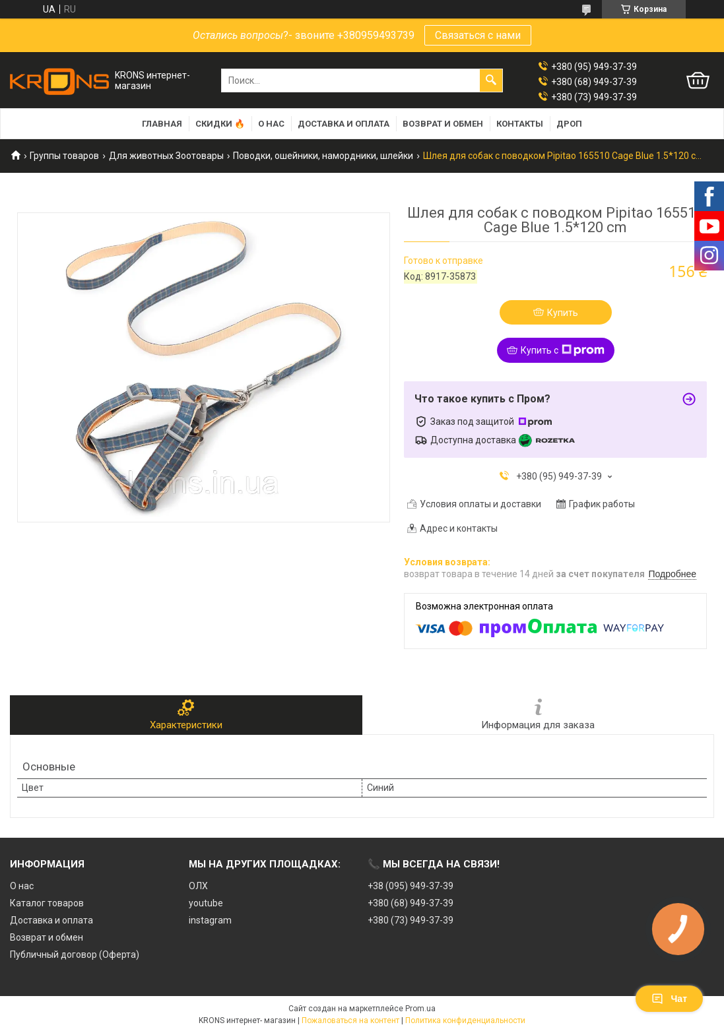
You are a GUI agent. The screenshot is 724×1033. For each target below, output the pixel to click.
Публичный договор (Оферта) (74, 954)
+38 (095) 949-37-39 (410, 886)
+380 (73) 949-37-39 (410, 920)
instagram (210, 920)
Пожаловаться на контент (350, 1020)
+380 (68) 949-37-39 (410, 903)
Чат (669, 999)
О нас (271, 124)
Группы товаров (64, 155)
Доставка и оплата (343, 124)
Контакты (519, 124)
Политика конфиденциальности (465, 1020)
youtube (206, 903)
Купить (562, 312)
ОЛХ (198, 886)
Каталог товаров (47, 903)
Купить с (563, 350)
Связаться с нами (478, 35)
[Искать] (491, 80)
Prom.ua (420, 1008)
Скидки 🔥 (220, 124)
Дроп (569, 124)
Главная (162, 124)
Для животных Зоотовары (166, 155)
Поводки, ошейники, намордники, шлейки (323, 155)
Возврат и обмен (443, 124)
